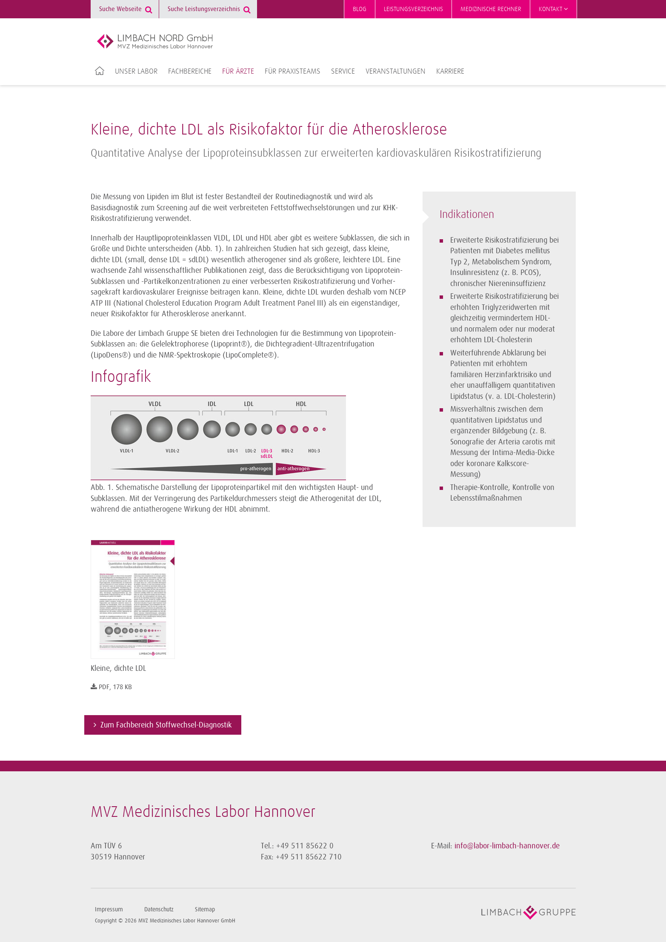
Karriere (450, 71)
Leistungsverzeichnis (413, 9)
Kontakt (553, 9)
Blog (359, 9)
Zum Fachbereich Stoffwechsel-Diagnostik (166, 725)
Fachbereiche (190, 71)
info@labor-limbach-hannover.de (507, 846)
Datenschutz (159, 909)
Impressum (109, 909)
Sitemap (205, 909)
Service (343, 71)
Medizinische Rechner (490, 9)
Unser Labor (136, 71)
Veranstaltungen (396, 71)
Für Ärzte (238, 71)
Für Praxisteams (292, 71)
